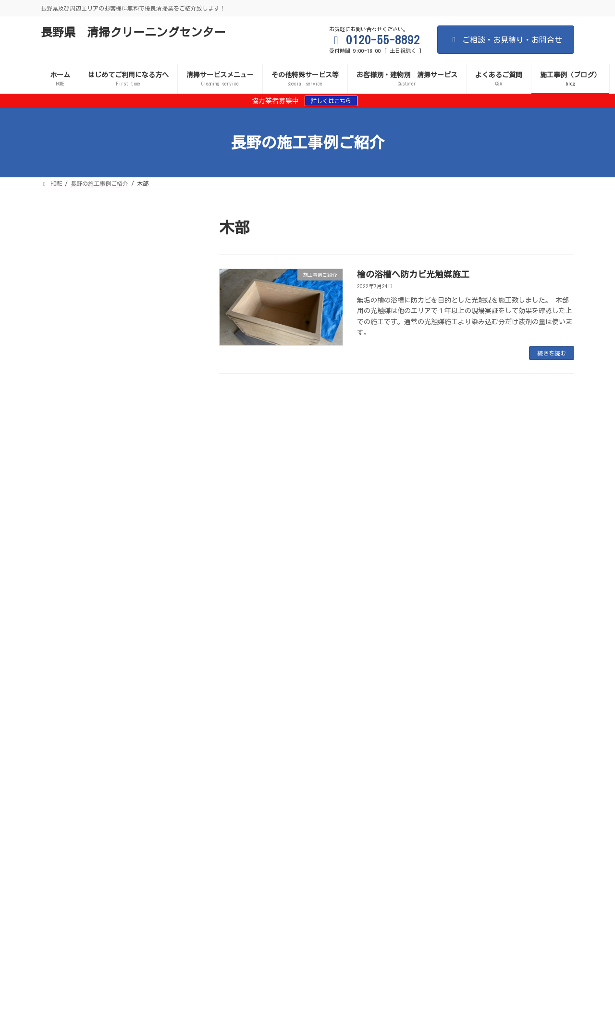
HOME (56, 834)
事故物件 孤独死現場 (403, 863)
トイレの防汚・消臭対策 (200, 845)
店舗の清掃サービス (229, 857)
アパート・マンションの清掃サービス (397, 857)
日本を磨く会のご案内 (151, 868)
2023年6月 (63, 618)
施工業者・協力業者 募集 (191, 851)
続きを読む (551, 353)
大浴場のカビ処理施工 (79, 548)
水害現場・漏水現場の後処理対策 (92, 851)
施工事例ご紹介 (108, 284)
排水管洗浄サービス (478, 863)
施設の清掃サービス (301, 857)
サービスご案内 (412, 834)
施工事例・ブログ (418, 868)
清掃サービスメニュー (482, 834)
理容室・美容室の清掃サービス (388, 851)
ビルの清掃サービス (75, 863)
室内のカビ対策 (171, 839)
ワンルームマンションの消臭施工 (98, 422)
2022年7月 (63, 667)
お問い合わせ (357, 868)
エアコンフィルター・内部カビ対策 (298, 845)
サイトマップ (354, 834)
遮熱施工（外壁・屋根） (460, 839)
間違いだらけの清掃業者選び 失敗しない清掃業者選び (244, 834)
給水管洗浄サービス (75, 868)
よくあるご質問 (299, 868)
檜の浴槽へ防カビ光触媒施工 (413, 274)
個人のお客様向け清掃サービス (286, 851)
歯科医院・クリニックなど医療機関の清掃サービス (115, 857)
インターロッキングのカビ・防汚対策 (414, 845)
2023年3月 (63, 651)
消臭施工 (524, 839)
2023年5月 (63, 634)
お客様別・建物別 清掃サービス (165, 863)
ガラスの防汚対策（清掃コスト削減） (98, 845)
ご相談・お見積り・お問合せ (505, 40)
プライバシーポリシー (229, 868)
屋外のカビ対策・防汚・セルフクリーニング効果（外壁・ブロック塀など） (310, 839)
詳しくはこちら (331, 101)
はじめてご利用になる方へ (116, 834)
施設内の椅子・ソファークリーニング (106, 384)
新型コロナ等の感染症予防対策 (89, 839)
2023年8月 (63, 601)
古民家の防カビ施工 (75, 296)
